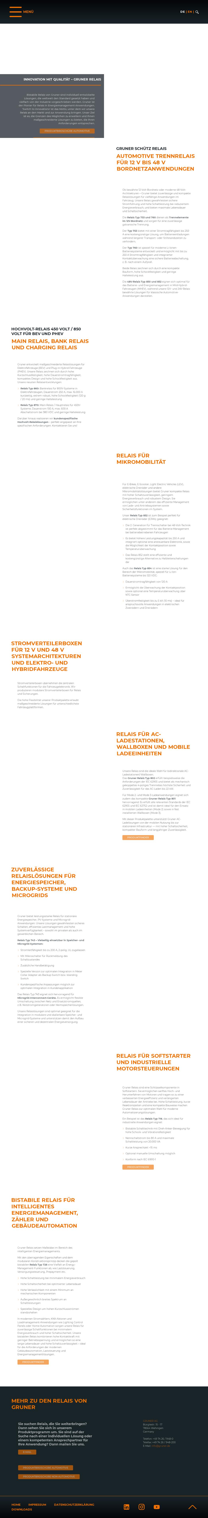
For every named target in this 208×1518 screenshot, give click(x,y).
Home (16, 1504)
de (182, 12)
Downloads (22, 1509)
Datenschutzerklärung (74, 1504)
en (190, 12)
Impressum (37, 1504)
